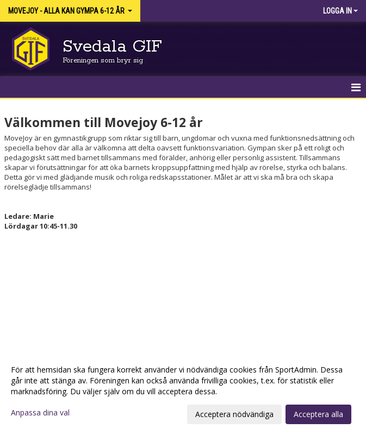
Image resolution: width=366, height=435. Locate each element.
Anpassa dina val (40, 413)
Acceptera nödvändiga (234, 414)
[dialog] (183, 391)
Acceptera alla (318, 414)
